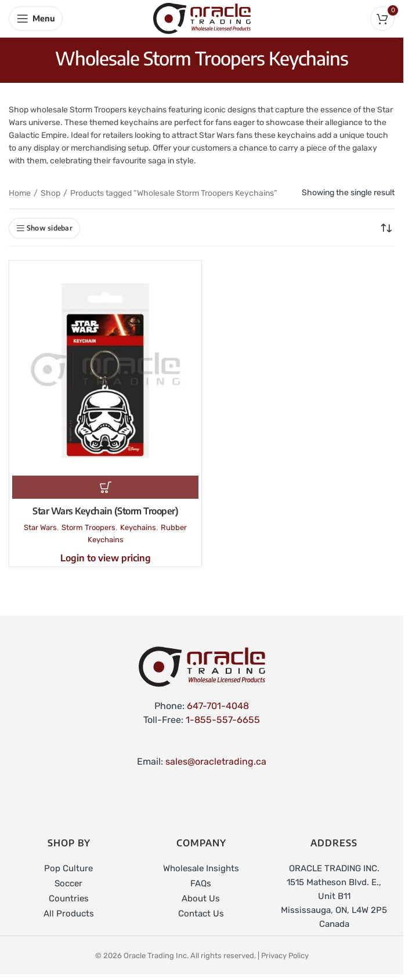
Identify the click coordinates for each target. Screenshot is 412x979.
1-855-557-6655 (223, 719)
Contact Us (201, 913)
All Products (69, 913)
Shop (50, 193)
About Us (201, 898)
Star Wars (40, 527)
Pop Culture (68, 868)
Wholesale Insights (201, 868)
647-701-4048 (218, 705)
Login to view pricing (105, 558)
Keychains (138, 527)
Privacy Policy (285, 955)
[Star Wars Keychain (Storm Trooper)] (105, 370)
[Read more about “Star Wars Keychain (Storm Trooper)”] (105, 487)
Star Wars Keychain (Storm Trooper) (105, 511)
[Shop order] (386, 228)
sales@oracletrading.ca (215, 761)
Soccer (68, 883)
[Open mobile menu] (35, 18)
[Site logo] (202, 17)
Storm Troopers (88, 527)
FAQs (200, 883)
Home (20, 193)
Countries (69, 898)
